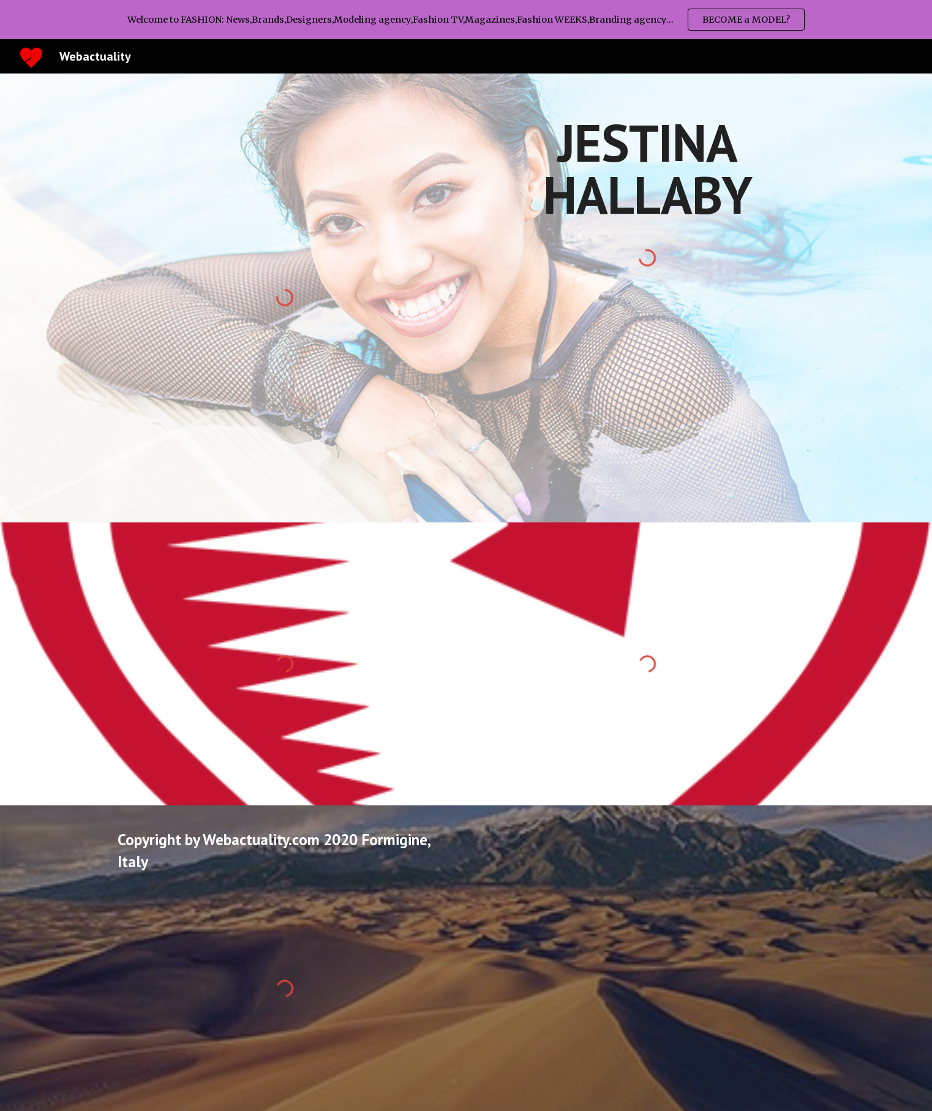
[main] (647, 169)
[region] (466, 19)
